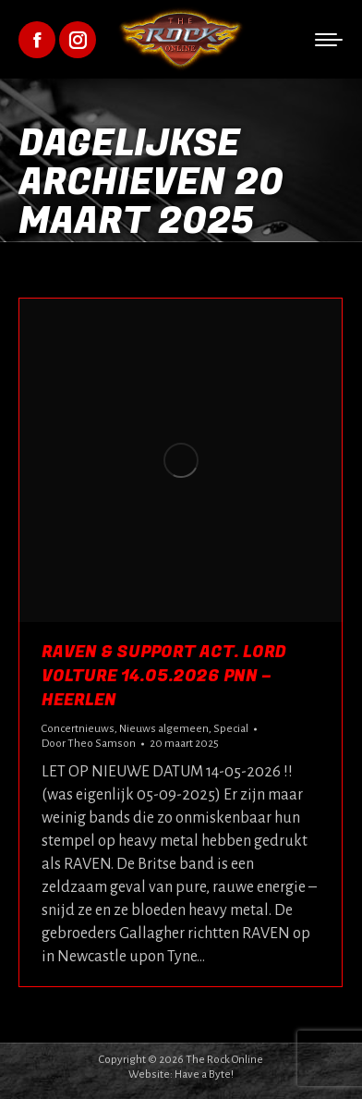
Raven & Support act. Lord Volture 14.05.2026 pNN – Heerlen (164, 676)
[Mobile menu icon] (329, 40)
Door (89, 744)
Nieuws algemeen (164, 729)
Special (230, 729)
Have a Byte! (204, 1074)
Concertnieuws (78, 729)
